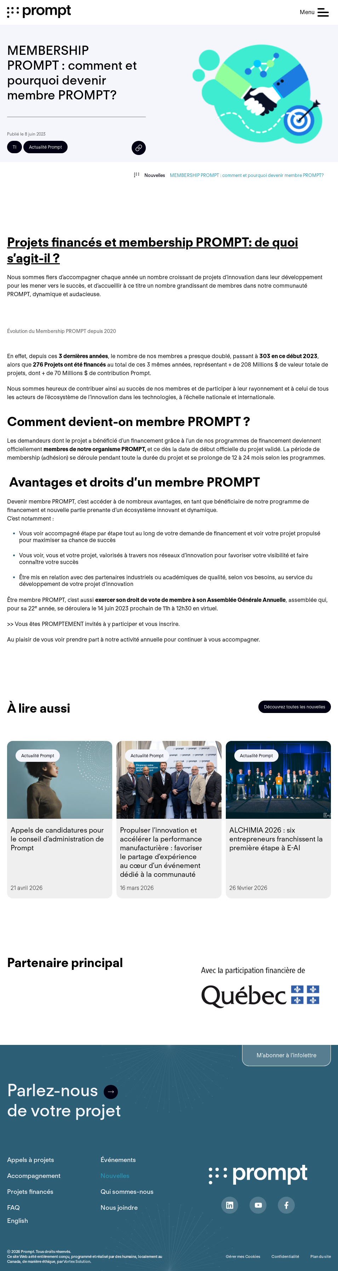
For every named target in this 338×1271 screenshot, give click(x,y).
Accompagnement (34, 1175)
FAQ (13, 1207)
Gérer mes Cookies (243, 1256)
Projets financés (30, 1191)
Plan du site (320, 1256)
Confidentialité (285, 1256)
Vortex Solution (76, 1261)
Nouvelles (115, 1175)
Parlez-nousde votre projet (64, 1100)
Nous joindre (119, 1207)
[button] (314, 12)
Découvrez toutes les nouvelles (294, 706)
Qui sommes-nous (127, 1191)
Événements (118, 1159)
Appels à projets (30, 1159)
